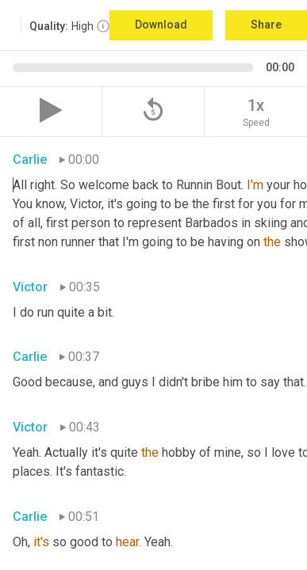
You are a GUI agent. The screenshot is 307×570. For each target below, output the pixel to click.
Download (161, 24)
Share (266, 24)
